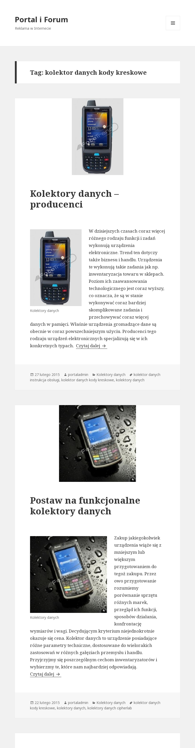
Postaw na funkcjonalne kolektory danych (85, 505)
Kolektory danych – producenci (74, 198)
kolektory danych (130, 379)
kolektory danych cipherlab (109, 708)
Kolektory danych (110, 374)
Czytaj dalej (91, 346)
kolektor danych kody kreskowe (87, 379)
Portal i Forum (41, 19)
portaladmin (78, 374)
